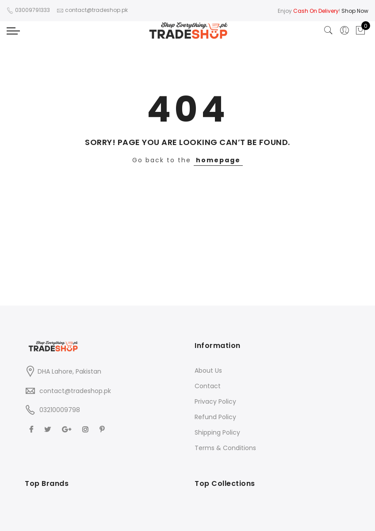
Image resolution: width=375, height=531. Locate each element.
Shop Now (354, 11)
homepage (218, 160)
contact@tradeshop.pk (75, 390)
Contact (208, 386)
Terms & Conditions (225, 447)
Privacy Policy (215, 401)
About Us (208, 370)
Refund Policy (215, 417)
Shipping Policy (217, 432)
